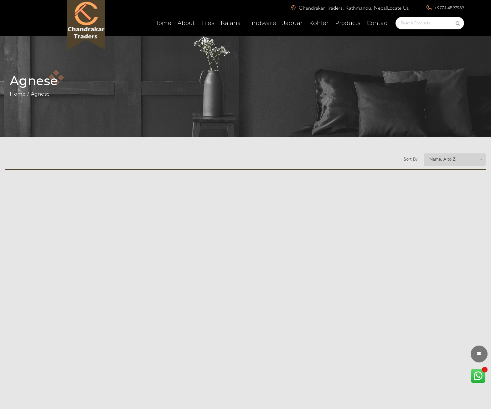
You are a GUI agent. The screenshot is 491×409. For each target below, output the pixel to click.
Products (347, 23)
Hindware (261, 23)
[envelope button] (479, 354)
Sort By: (411, 159)
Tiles (207, 23)
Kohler (319, 23)
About (186, 23)
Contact (378, 23)
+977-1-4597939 (445, 8)
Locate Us (398, 8)
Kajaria (231, 23)
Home (162, 23)
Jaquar (292, 23)
